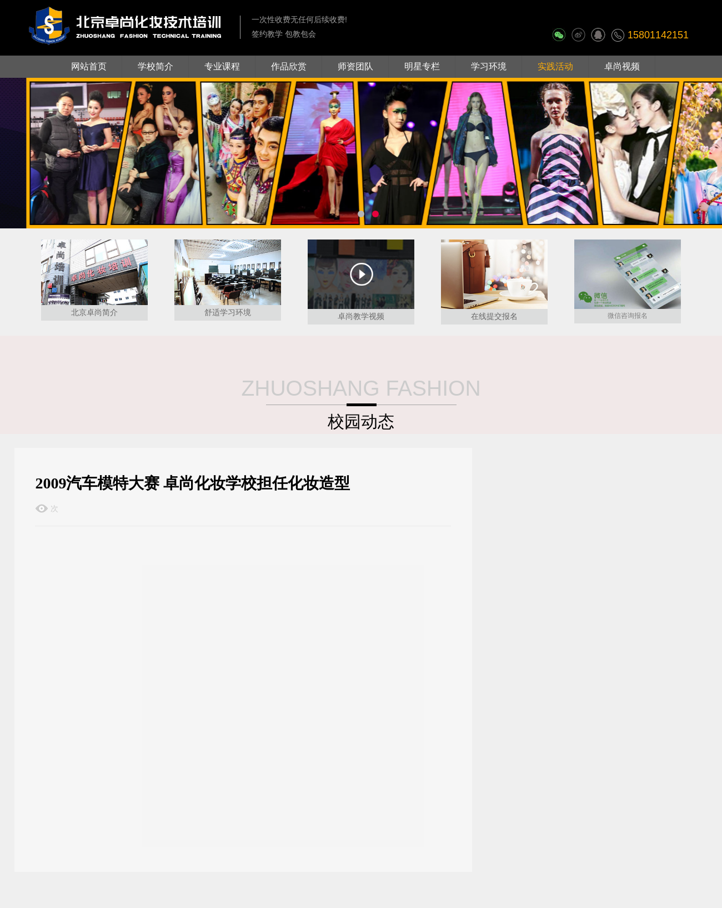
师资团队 (355, 66)
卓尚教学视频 (361, 316)
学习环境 (489, 66)
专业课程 (222, 66)
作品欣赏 (289, 66)
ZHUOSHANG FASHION (360, 388)
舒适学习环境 (227, 312)
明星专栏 (422, 66)
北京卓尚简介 (94, 312)
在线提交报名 (494, 316)
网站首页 (89, 66)
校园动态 (361, 421)
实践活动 (555, 66)
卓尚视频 (622, 66)
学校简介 (155, 66)
